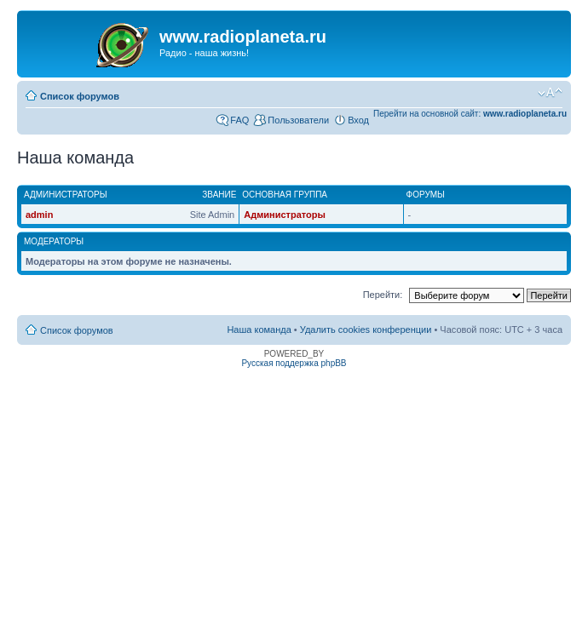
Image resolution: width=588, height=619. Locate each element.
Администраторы (285, 214)
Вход (358, 120)
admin (39, 214)
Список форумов (79, 96)
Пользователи (298, 120)
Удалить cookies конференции (366, 329)
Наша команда (259, 329)
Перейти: (383, 294)
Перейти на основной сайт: (470, 113)
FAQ (239, 120)
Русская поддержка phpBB (293, 363)
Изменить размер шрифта (550, 92)
